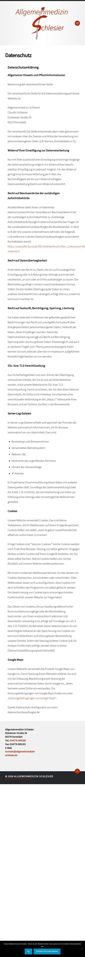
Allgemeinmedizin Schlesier (33, 776)
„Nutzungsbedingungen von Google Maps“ (32, 698)
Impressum (11, 779)
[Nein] (82, 949)
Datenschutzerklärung (47, 951)
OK (28, 951)
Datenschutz (25, 779)
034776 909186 (18, 740)
